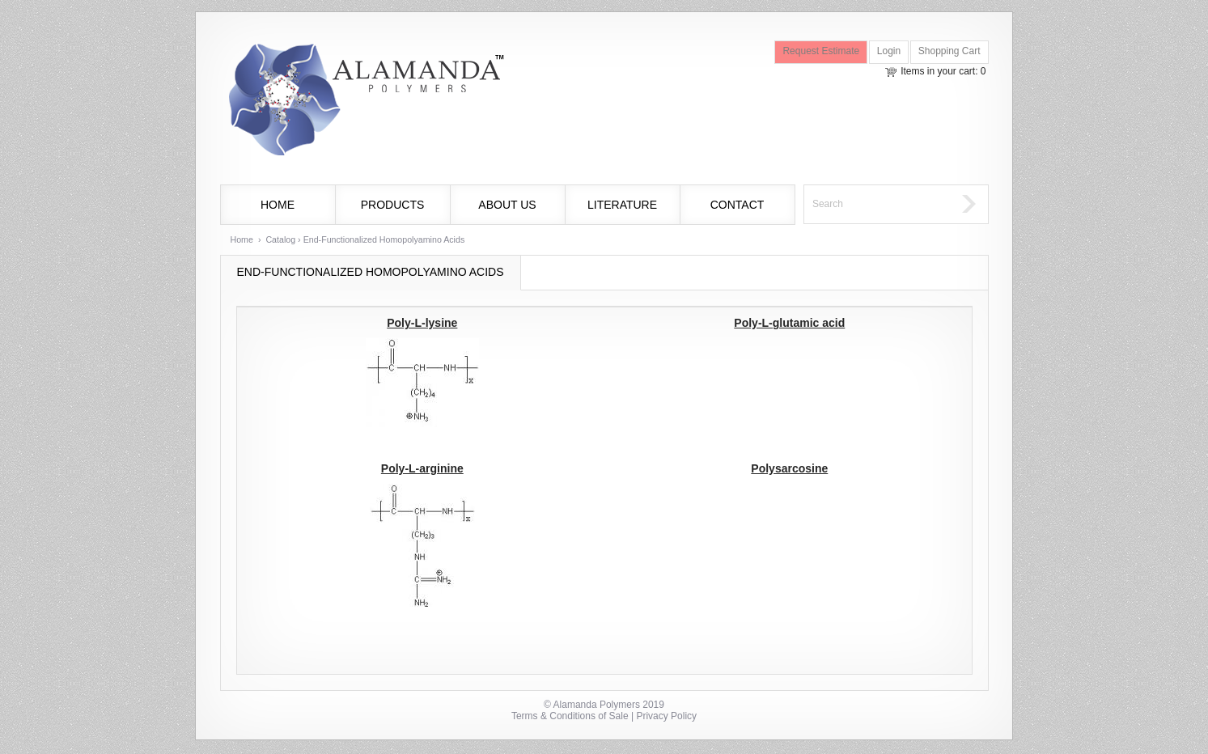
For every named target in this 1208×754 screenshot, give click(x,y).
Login (889, 51)
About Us (507, 204)
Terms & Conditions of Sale (570, 716)
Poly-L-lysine (422, 322)
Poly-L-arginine (422, 468)
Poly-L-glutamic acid (789, 322)
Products (393, 204)
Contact (737, 204)
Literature (622, 204)
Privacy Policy (666, 716)
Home (278, 204)
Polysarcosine (789, 468)
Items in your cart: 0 (943, 71)
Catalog (280, 239)
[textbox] (878, 204)
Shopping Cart (949, 51)
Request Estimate (820, 51)
